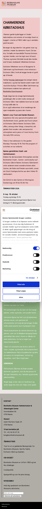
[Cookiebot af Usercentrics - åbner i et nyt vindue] (29, 210)
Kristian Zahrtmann (16, 80)
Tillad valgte (21, 291)
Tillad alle (21, 284)
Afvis (21, 297)
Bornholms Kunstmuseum (12, 91)
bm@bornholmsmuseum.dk (14, 435)
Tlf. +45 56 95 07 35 (11, 431)
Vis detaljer (30, 278)
